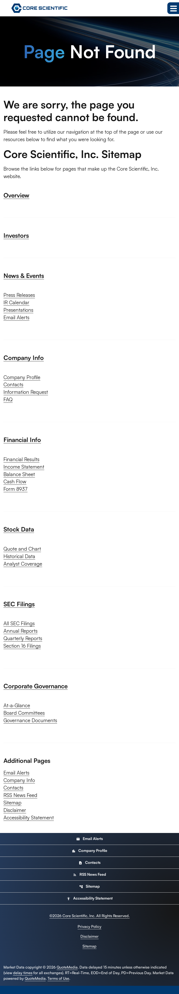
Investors (16, 236)
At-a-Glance (17, 711)
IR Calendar (16, 304)
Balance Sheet (19, 477)
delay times (22, 981)
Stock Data (18, 533)
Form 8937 (16, 493)
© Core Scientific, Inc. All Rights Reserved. (89, 924)
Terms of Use (58, 986)
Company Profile (22, 379)
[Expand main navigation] (173, 8)
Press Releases (20, 296)
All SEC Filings (19, 628)
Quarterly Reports (23, 643)
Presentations (19, 312)
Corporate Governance (35, 691)
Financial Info (22, 442)
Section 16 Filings (22, 651)
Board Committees (24, 719)
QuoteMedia (67, 975)
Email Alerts (16, 319)
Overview (16, 196)
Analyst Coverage (23, 568)
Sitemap (12, 810)
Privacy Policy (89, 935)
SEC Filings (19, 608)
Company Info (23, 359)
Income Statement (24, 470)
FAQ (8, 402)
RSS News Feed (21, 802)
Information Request (26, 394)
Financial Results (22, 462)
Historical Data (19, 560)
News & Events (23, 276)
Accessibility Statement (29, 825)
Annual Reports (20, 636)
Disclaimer (15, 818)
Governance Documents (31, 727)
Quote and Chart (22, 553)
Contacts (13, 387)
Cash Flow (15, 485)
